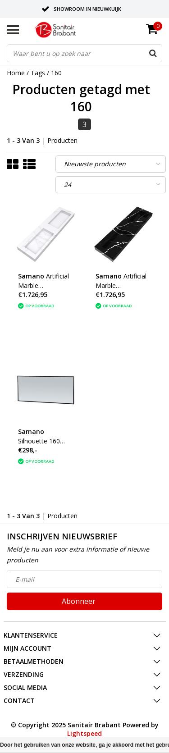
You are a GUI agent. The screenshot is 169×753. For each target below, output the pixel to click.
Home (16, 72)
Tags (38, 72)
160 (56, 72)
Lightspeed (84, 733)
